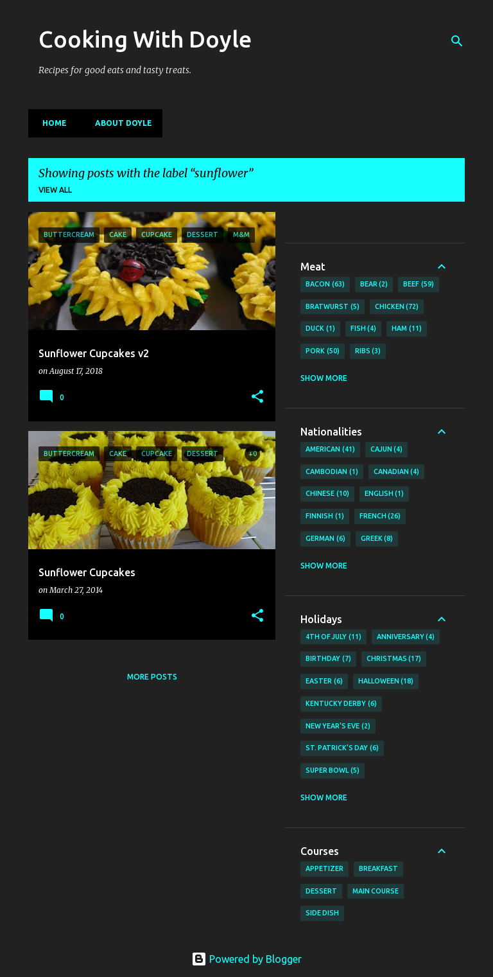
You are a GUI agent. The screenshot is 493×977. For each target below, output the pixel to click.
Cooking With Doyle (145, 39)
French (380, 516)
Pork (323, 351)
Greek (377, 539)
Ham (407, 329)
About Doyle (119, 123)
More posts (152, 677)
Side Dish (322, 913)
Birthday (328, 659)
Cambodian (332, 472)
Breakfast (378, 868)
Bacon (325, 284)
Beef (418, 284)
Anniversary (406, 637)
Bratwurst (332, 307)
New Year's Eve (338, 726)
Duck (320, 329)
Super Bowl (332, 771)
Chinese (327, 494)
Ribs (368, 351)
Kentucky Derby (341, 704)
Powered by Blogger (246, 959)
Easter (324, 681)
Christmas (394, 659)
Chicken (397, 307)
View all (55, 190)
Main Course (375, 891)
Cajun (386, 449)
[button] (257, 397)
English (384, 494)
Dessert (321, 891)
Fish (363, 329)
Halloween (386, 681)
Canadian (397, 472)
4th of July (333, 637)
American (330, 449)
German (325, 539)
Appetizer (324, 868)
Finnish (325, 516)
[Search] (457, 41)
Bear (374, 284)
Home (51, 123)
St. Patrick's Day (342, 748)
